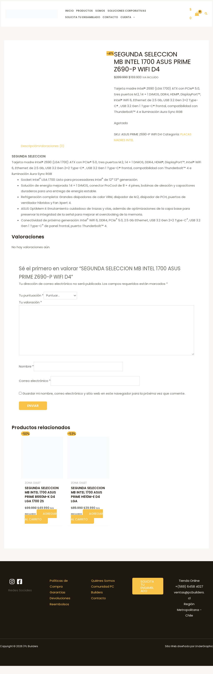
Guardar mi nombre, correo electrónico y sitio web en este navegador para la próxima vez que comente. (103, 395)
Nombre (26, 368)
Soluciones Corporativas (127, 10)
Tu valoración (30, 301)
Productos (84, 10)
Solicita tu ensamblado (82, 17)
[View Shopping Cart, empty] (194, 14)
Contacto (110, 17)
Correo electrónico (35, 382)
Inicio (69, 10)
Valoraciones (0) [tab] (52, 145)
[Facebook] (21, 589)
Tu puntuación (31, 295)
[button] (133, 17)
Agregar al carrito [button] (38, 524)
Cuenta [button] (127, 17)
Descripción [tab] (30, 145)
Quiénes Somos (103, 589)
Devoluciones (60, 606)
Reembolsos (59, 612)
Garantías (57, 600)
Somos (100, 10)
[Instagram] (12, 589)
